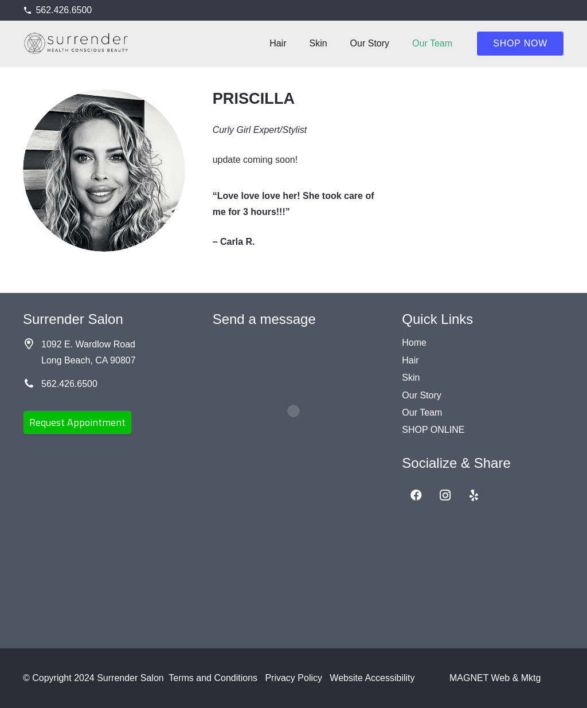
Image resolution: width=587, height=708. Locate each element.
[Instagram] (445, 495)
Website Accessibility (372, 678)
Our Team (422, 412)
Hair (410, 360)
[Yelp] (473, 495)
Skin (411, 377)
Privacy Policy (293, 678)
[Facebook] (416, 495)
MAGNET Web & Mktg (495, 678)
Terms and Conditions (213, 678)
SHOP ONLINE (433, 430)
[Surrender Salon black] (77, 43)
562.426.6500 (69, 384)
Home (414, 342)
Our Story (421, 395)
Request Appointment (77, 422)
